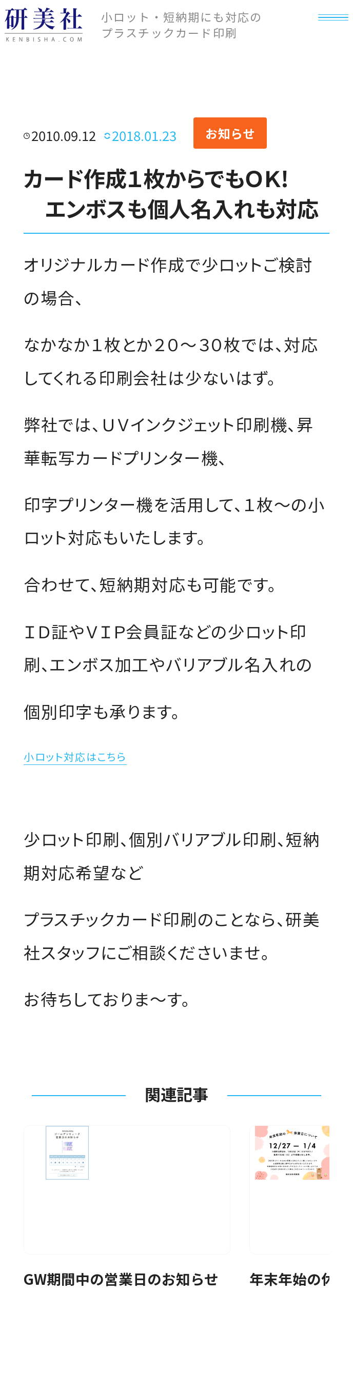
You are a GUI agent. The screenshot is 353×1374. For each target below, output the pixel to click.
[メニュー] (324, 40)
